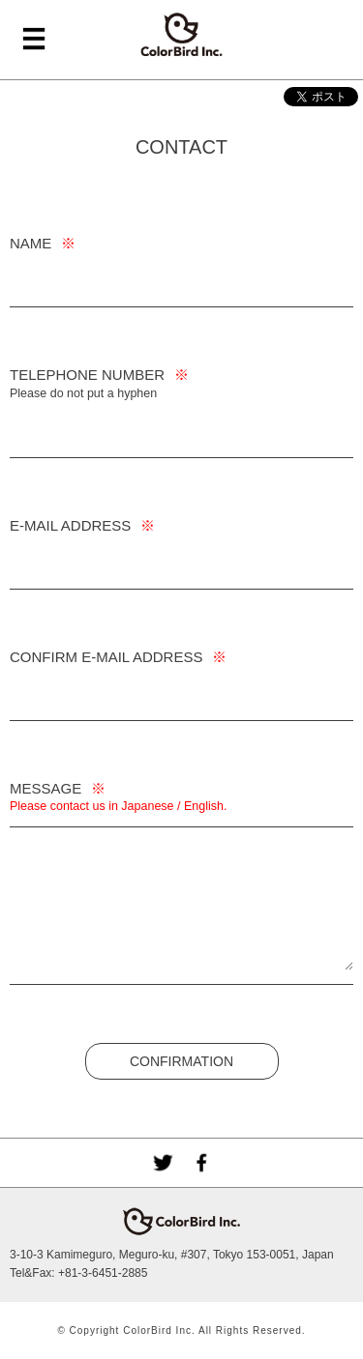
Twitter (162, 1162)
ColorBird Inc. (182, 35)
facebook (201, 1162)
